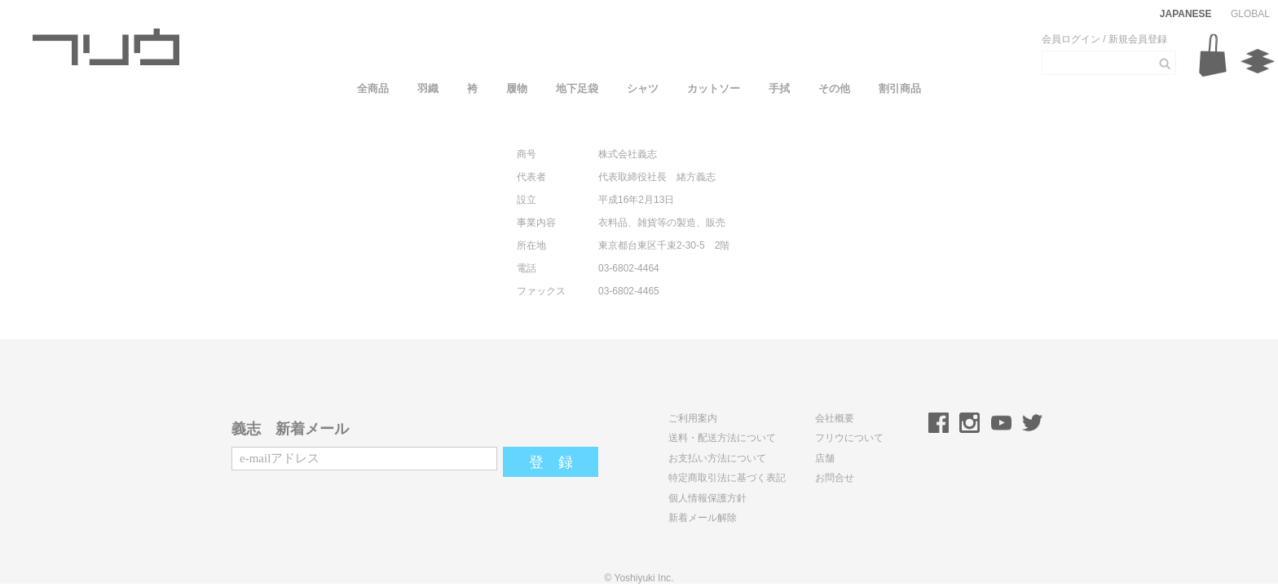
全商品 (373, 88)
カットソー (713, 88)
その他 (834, 88)
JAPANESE (1186, 14)
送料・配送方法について (722, 438)
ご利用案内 (692, 418)
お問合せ (834, 477)
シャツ (643, 88)
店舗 (825, 458)
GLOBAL (1250, 14)
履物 (516, 88)
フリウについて (849, 438)
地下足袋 (577, 88)
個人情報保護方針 (707, 498)
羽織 (427, 88)
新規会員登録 (1137, 39)
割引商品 (900, 88)
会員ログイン (1071, 39)
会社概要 (834, 418)
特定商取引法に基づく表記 (727, 477)
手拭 (779, 88)
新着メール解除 (702, 517)
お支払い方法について (717, 458)
